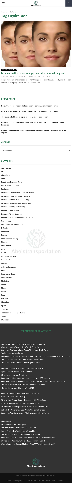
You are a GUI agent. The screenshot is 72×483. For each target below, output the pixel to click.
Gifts (3, 249)
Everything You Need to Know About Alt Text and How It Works (24, 350)
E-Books (4, 228)
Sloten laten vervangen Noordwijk (14, 375)
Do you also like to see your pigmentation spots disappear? (33, 73)
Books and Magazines (10, 186)
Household (5, 260)
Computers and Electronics (12, 224)
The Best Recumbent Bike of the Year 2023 (17, 388)
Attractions (5, 175)
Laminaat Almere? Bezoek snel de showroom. (18, 428)
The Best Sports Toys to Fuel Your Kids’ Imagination (20, 434)
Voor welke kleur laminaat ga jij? (13, 397)
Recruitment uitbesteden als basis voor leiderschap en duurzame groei (29, 106)
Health (3, 253)
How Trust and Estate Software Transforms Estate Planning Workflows (29, 111)
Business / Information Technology (15, 200)
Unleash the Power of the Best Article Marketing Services (23, 344)
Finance (4, 242)
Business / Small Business (11, 214)
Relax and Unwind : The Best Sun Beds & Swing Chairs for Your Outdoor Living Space (33, 381)
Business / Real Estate (10, 210)
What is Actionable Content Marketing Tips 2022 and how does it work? (28, 444)
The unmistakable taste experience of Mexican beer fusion (24, 117)
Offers (3, 292)
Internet (4, 263)
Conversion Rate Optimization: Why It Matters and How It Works (25, 413)
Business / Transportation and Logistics (17, 217)
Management (6, 277)
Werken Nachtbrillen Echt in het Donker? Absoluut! (20, 394)
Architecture (6, 168)
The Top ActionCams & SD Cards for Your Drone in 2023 (22, 360)
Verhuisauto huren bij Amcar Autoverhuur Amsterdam (22, 368)
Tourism (4, 309)
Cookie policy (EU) (19, 481)
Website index (50, 481)
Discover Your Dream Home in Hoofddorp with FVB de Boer (23, 400)
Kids (3, 270)
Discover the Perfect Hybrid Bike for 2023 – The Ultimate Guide (25, 407)
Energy (4, 235)
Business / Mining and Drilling (13, 207)
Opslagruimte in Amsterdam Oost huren (16, 372)
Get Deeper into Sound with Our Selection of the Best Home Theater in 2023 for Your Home (36, 356)
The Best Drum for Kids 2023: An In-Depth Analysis (20, 363)
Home (9, 481)
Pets (3, 295)
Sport (3, 306)
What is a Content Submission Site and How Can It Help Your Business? (28, 438)
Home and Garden (8, 256)
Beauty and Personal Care (9, 69)
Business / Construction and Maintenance (17, 193)
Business (5, 189)
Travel (3, 316)
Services (4, 299)
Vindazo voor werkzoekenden (12, 353)
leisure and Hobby (8, 274)
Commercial (6, 221)
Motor (3, 285)
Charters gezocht (8, 421)
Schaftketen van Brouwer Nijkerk (13, 425)
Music (3, 288)
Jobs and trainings (8, 267)
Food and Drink (7, 246)
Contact (60, 481)
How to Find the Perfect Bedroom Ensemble (18, 431)
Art (2, 172)
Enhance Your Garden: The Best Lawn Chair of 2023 (21, 403)
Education (5, 232)
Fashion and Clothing (9, 239)
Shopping (5, 302)
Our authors (32, 481)
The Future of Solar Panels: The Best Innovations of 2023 (23, 385)
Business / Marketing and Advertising (16, 203)
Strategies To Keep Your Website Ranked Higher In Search (23, 441)
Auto (3, 179)
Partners (41, 481)
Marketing (5, 281)
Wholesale (5, 320)
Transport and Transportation (13, 313)
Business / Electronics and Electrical (15, 196)
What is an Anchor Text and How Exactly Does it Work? (21, 347)
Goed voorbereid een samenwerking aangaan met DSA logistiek (25, 378)
